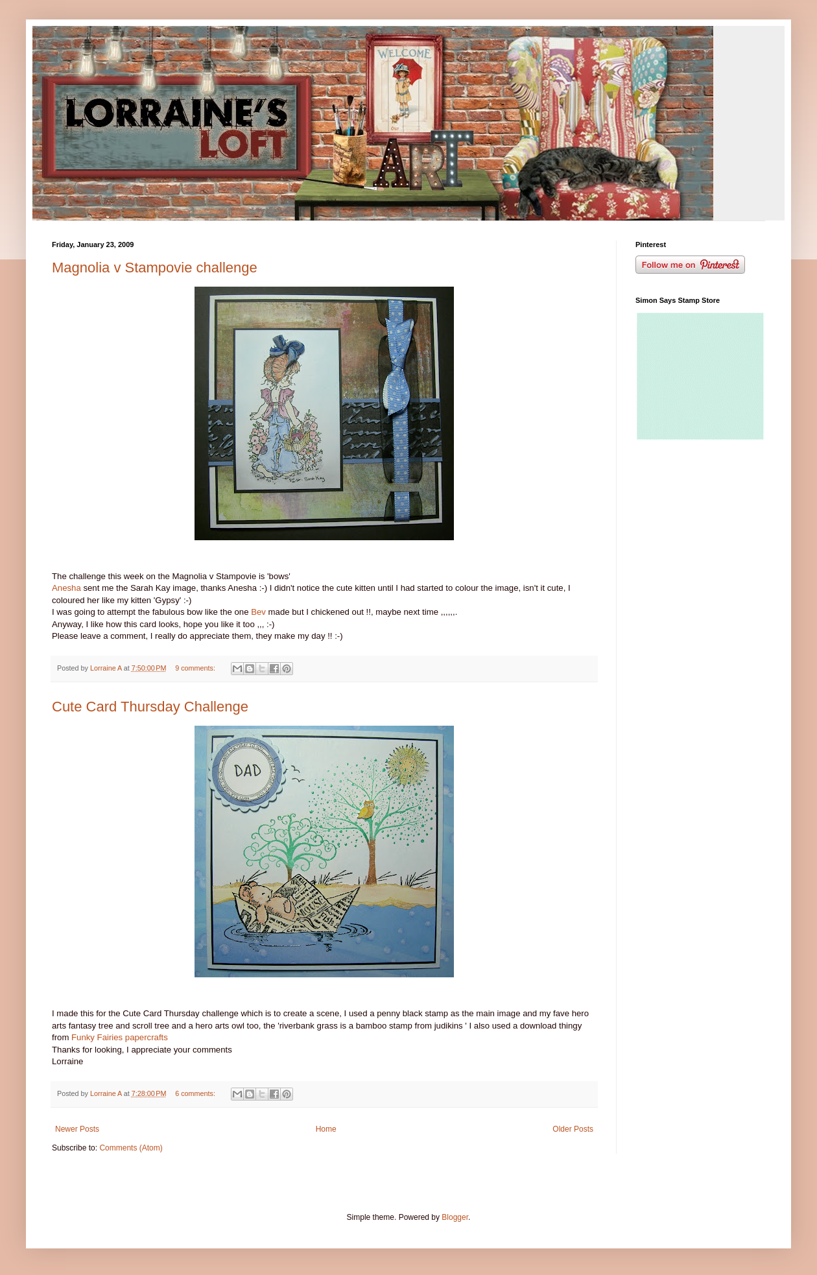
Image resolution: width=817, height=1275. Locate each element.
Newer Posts (77, 1129)
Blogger (455, 1217)
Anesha (66, 588)
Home (326, 1129)
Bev (258, 612)
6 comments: (196, 1093)
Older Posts (572, 1129)
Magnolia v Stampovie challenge (154, 267)
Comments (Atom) (130, 1147)
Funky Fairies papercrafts (119, 1037)
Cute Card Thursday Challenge (150, 706)
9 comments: (196, 668)
